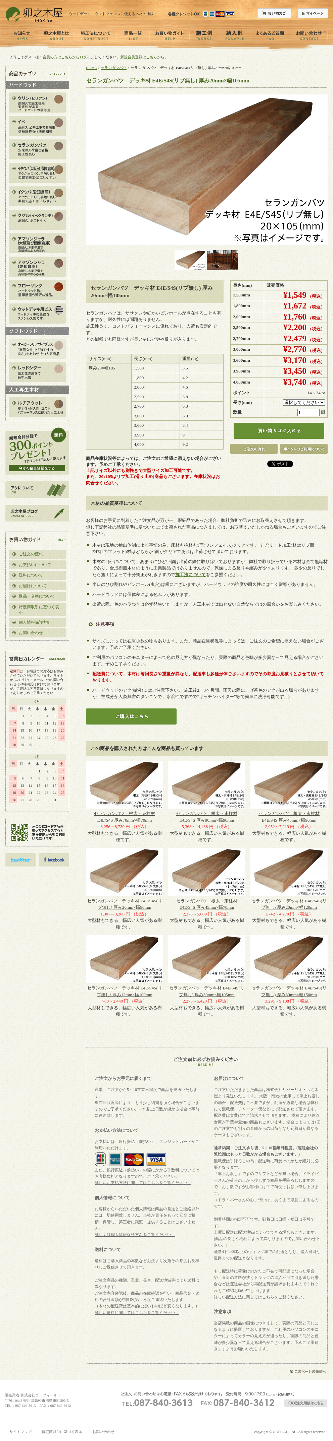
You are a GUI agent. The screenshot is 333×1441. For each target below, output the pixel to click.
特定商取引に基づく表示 (39, 609)
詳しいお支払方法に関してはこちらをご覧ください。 (143, 1182)
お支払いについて (35, 564)
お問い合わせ (31, 632)
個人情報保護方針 (35, 622)
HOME (91, 68)
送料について (31, 575)
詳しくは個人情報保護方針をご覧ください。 (135, 1234)
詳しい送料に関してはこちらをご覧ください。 (137, 1312)
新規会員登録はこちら (138, 57)
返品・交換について (37, 596)
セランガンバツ (114, 68)
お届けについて (33, 586)
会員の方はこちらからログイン (68, 57)
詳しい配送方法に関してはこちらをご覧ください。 (260, 1297)
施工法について (190, 574)
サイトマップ (20, 1432)
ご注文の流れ (31, 554)
